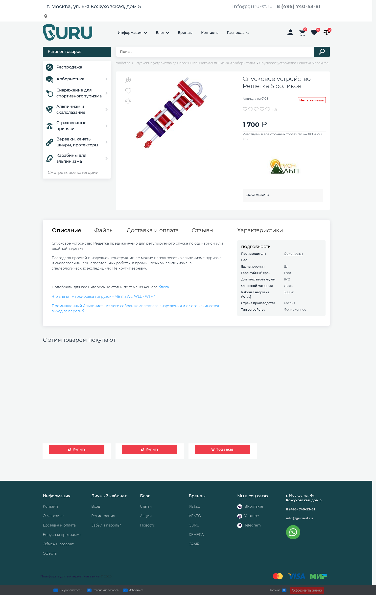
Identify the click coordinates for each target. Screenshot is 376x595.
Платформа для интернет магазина (70, 576)
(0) (274, 109)
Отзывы (202, 230)
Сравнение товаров (105, 590)
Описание (66, 230)
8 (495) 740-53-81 (299, 6)
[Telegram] (239, 525)
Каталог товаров (65, 51)
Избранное (136, 590)
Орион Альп (293, 253)
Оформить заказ (307, 590)
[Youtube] (239, 516)
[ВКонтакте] (239, 506)
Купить (79, 449)
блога (164, 287)
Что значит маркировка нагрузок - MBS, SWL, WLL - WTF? (103, 296)
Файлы (104, 230)
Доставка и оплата (153, 230)
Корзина (275, 590)
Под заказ (224, 449)
